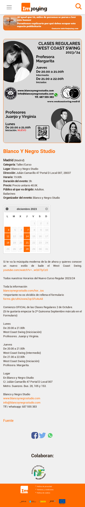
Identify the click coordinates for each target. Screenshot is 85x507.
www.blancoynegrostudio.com (21, 398)
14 (27, 236)
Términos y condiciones (45, 490)
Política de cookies (43, 493)
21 (27, 242)
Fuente (8, 421)
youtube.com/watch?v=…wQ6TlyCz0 (25, 270)
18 (8, 242)
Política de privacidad (44, 486)
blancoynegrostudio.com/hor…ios (23, 290)
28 (27, 249)
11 (8, 236)
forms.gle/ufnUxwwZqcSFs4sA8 (23, 298)
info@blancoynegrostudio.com (21, 402)
